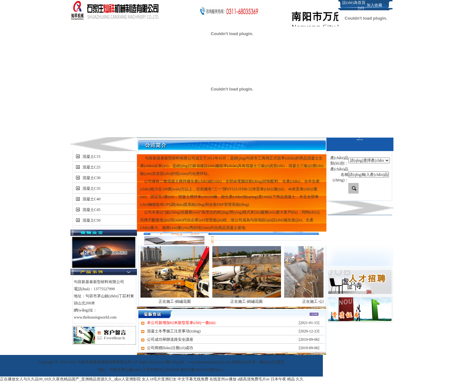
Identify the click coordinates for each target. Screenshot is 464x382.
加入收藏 (374, 5)
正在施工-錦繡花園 (175, 301)
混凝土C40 (91, 199)
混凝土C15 (91, 156)
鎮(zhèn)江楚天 (272, 362)
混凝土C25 (91, 167)
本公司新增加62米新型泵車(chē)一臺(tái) (181, 322)
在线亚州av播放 (222, 379)
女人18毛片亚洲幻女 (159, 379)
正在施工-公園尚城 (318, 301)
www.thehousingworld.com (95, 317)
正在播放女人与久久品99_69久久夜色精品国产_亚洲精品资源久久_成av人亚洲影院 (70, 379)
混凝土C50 (91, 220)
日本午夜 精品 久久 (287, 379)
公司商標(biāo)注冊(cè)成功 (170, 348)
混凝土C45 (91, 209)
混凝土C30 (91, 178)
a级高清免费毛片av (253, 379)
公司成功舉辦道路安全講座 (170, 339)
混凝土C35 (91, 188)
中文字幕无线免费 (193, 379)
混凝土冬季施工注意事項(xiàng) (174, 331)
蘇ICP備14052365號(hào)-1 (202, 370)
